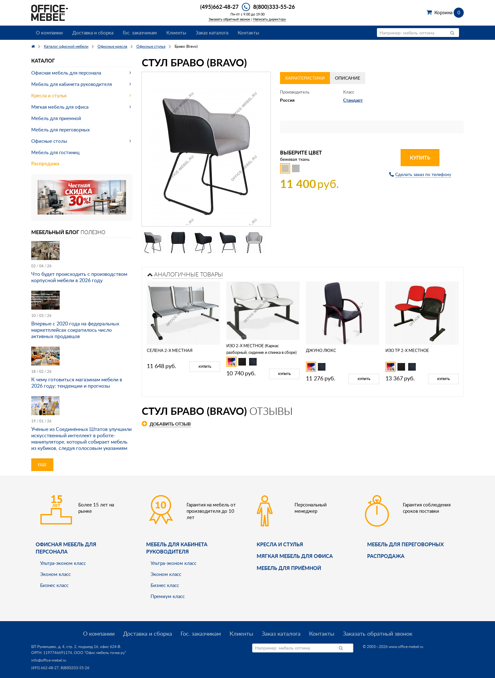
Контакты (248, 32)
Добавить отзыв (170, 424)
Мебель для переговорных (60, 129)
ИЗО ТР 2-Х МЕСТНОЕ (407, 350)
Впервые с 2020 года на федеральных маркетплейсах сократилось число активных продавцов (75, 330)
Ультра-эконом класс (63, 563)
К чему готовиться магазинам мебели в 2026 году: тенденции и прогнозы (76, 382)
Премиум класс (168, 596)
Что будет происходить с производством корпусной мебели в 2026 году (79, 277)
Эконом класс (55, 574)
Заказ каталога (212, 32)
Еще (42, 464)
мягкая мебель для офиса (295, 556)
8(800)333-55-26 (274, 6)
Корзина (449, 12)
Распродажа (45, 163)
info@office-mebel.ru (48, 660)
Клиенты (176, 32)
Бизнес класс (54, 585)
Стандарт (353, 100)
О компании (49, 32)
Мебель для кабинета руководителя (71, 84)
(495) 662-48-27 (45, 667)
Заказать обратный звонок (229, 19)
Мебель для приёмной (289, 568)
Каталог (43, 60)
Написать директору (269, 19)
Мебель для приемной (56, 118)
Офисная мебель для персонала (66, 73)
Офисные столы (49, 141)
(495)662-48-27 (219, 6)
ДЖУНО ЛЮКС (321, 350)
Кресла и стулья (48, 95)
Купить (420, 157)
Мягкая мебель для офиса (59, 107)
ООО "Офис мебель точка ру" (100, 652)
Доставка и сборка (92, 32)
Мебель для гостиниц (55, 152)
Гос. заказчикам (140, 32)
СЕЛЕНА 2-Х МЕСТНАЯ (170, 350)
